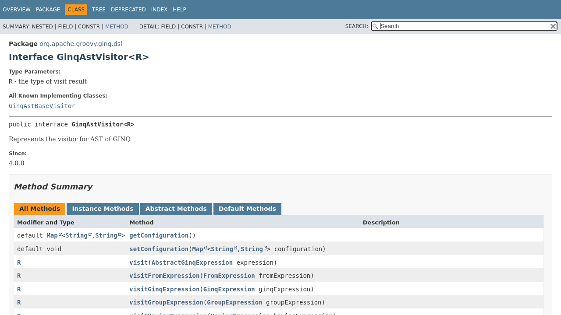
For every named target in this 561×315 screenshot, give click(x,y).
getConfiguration (158, 235)
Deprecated (128, 10)
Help (179, 10)
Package (48, 10)
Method (116, 27)
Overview (17, 10)
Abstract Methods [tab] (176, 208)
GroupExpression (234, 302)
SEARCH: (357, 26)
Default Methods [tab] (247, 208)
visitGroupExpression (166, 302)
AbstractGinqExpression (192, 262)
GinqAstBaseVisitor (42, 105)
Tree (99, 10)
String (76, 235)
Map (51, 235)
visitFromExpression (164, 275)
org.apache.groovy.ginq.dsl (80, 43)
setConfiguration (158, 248)
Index (159, 10)
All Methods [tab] (39, 208)
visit (138, 262)
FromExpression (229, 275)
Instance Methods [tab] (102, 208)
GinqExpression (229, 289)
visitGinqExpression (164, 289)
